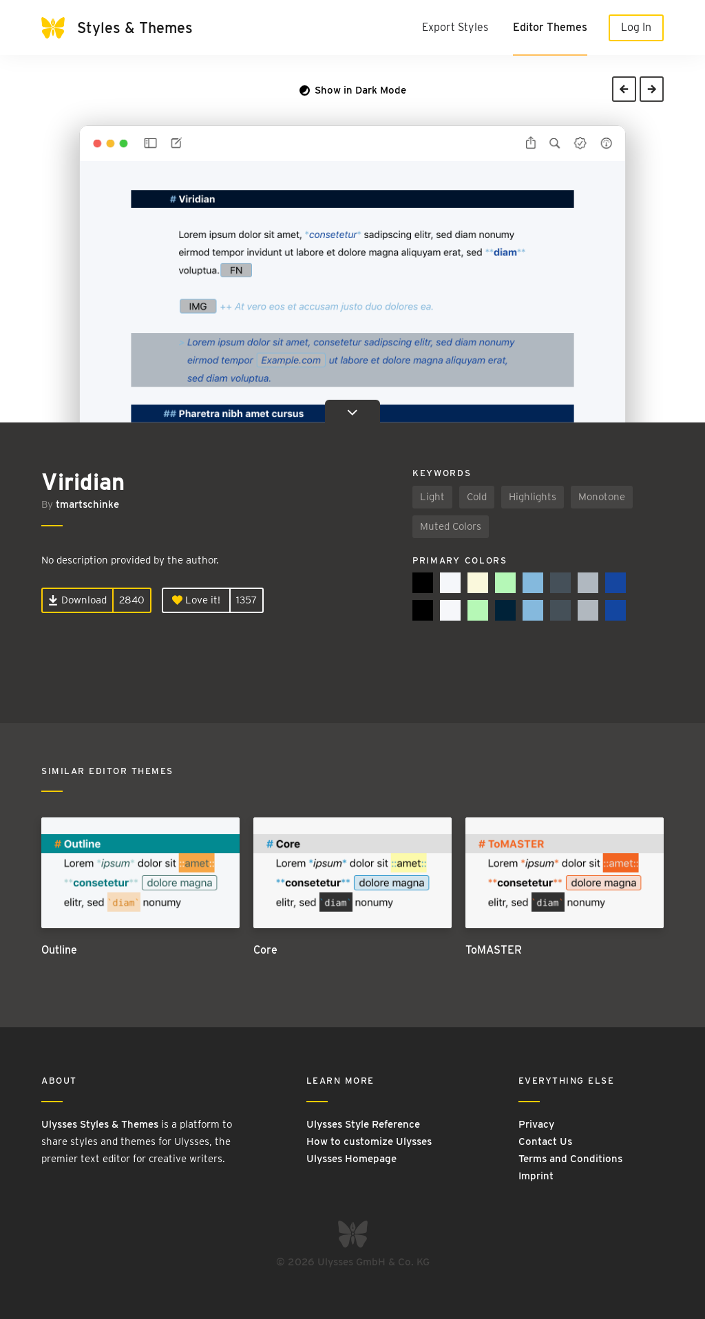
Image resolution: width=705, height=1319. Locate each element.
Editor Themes (550, 27)
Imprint (536, 1176)
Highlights (532, 497)
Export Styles (455, 27)
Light (432, 497)
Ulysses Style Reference (363, 1124)
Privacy (536, 1124)
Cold (477, 497)
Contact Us (545, 1141)
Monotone (601, 497)
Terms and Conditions (570, 1158)
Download (77, 600)
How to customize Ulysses (369, 1141)
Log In (636, 27)
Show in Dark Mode (352, 90)
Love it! (196, 600)
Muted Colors (450, 526)
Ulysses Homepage (351, 1158)
